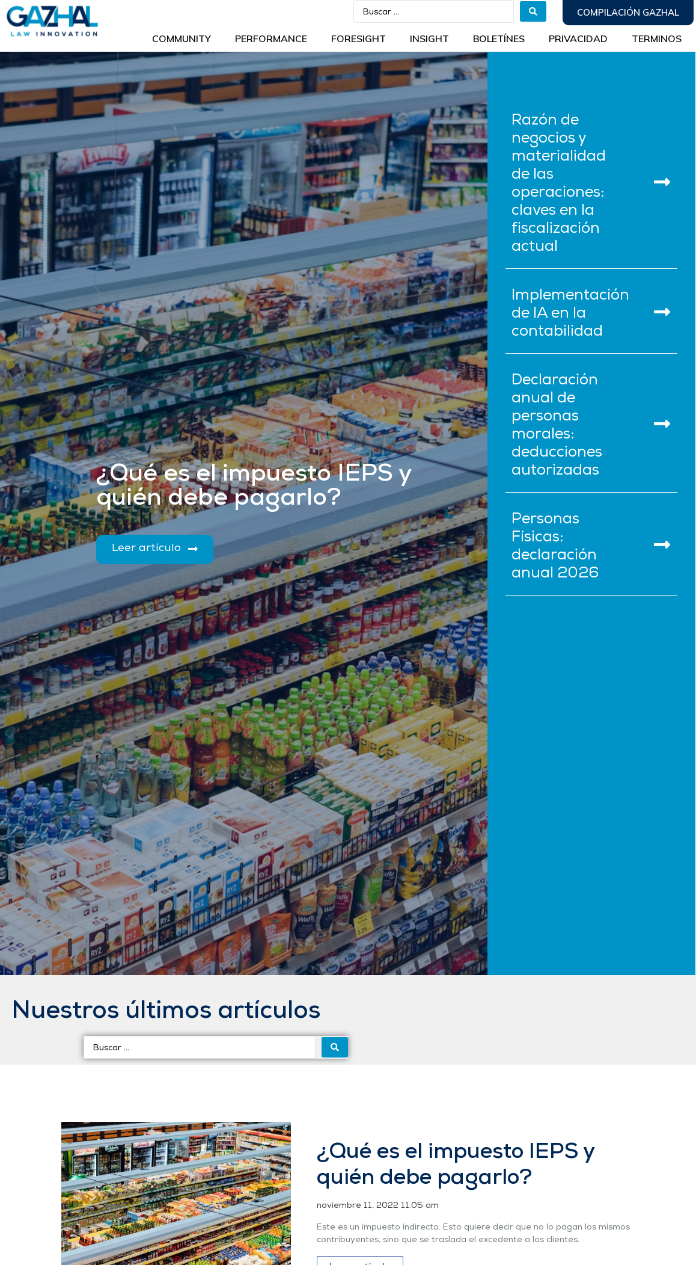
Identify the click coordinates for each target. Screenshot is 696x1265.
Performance (271, 38)
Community (181, 38)
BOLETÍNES (499, 38)
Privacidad (578, 38)
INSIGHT (429, 38)
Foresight (358, 38)
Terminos (657, 38)
